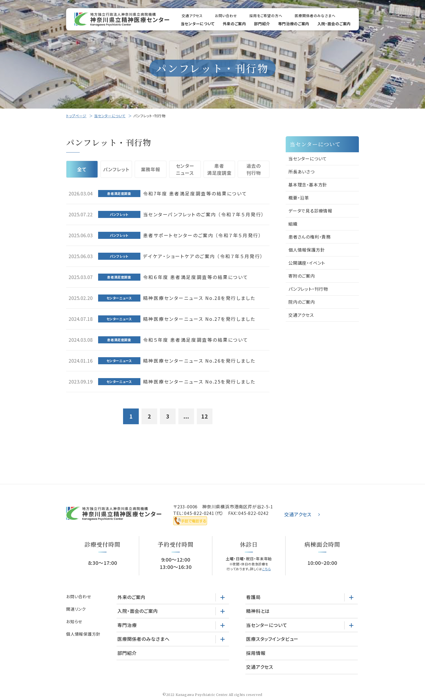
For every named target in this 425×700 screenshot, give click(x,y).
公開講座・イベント (306, 262)
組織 (293, 223)
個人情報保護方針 (306, 249)
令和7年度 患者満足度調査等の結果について (195, 193)
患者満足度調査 (219, 169)
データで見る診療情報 (310, 210)
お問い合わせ (226, 15)
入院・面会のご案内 (334, 23)
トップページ (76, 115)
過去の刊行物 (253, 169)
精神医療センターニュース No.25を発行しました (199, 381)
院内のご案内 (301, 302)
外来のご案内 (234, 23)
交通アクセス (192, 15)
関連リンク (76, 609)
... (186, 416)
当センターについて (198, 23)
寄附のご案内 (301, 276)
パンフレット (116, 169)
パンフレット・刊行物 (308, 289)
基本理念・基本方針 (307, 184)
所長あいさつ (301, 171)
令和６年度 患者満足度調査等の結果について (196, 277)
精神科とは (258, 610)
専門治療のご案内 (294, 23)
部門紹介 (262, 23)
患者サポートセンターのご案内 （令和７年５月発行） (202, 235)
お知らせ (74, 621)
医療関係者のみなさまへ (315, 15)
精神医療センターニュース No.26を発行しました (199, 360)
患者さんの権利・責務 (309, 236)
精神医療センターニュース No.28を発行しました (199, 297)
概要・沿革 (298, 197)
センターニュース (185, 169)
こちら (266, 568)
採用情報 (255, 653)
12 (204, 416)
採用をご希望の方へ (265, 15)
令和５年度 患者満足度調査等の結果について (196, 339)
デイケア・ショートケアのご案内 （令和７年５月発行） (203, 256)
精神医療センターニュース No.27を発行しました (199, 318)
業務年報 (150, 169)
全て (81, 169)
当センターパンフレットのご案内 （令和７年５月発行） (204, 214)
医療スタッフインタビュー (272, 638)
